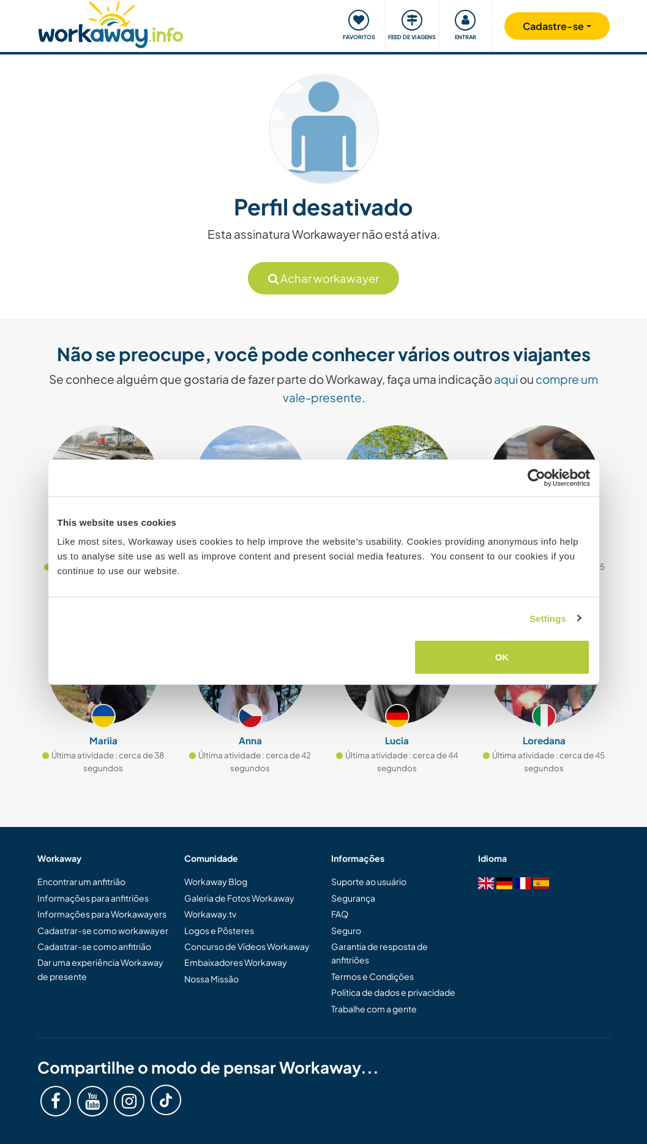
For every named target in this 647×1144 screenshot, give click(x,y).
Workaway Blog (215, 881)
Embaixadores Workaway (235, 962)
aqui (506, 379)
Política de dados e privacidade (393, 992)
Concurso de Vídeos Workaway (247, 946)
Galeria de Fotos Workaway (239, 897)
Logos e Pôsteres (219, 930)
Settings (547, 618)
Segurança (353, 897)
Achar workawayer (323, 278)
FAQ (339, 913)
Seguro (346, 930)
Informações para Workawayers (101, 913)
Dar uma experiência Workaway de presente (100, 969)
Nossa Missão (211, 978)
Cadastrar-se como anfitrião (94, 946)
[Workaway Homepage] (111, 23)
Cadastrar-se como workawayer (102, 930)
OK (502, 657)
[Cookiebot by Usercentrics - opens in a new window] (536, 477)
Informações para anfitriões (93, 897)
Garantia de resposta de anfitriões (379, 953)
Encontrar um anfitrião (81, 881)
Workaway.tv (210, 913)
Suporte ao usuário (368, 881)
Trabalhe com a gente (374, 1008)
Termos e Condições (372, 976)
